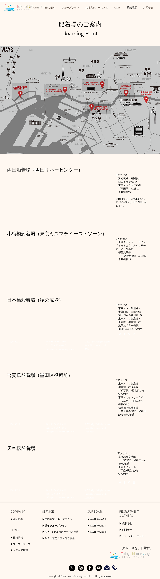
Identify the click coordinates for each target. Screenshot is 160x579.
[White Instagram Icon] (133, 334)
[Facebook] (90, 568)
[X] (72, 568)
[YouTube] (98, 568)
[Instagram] (81, 568)
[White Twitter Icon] (119, 334)
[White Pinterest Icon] (129, 334)
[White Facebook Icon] (124, 334)
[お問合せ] (107, 568)
